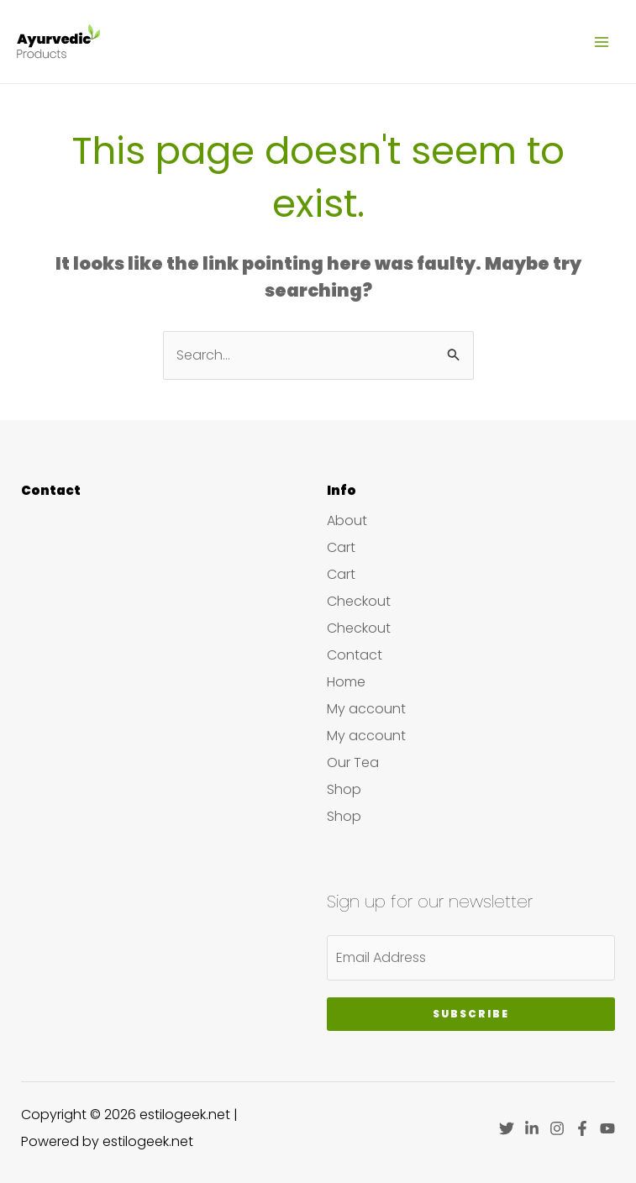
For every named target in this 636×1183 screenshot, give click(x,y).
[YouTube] (607, 1128)
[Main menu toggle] (601, 41)
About (347, 520)
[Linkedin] (531, 1128)
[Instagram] (557, 1128)
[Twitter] (506, 1128)
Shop (344, 789)
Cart (341, 547)
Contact (354, 655)
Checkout (359, 601)
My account (366, 708)
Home (346, 681)
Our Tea (353, 762)
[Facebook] (582, 1128)
